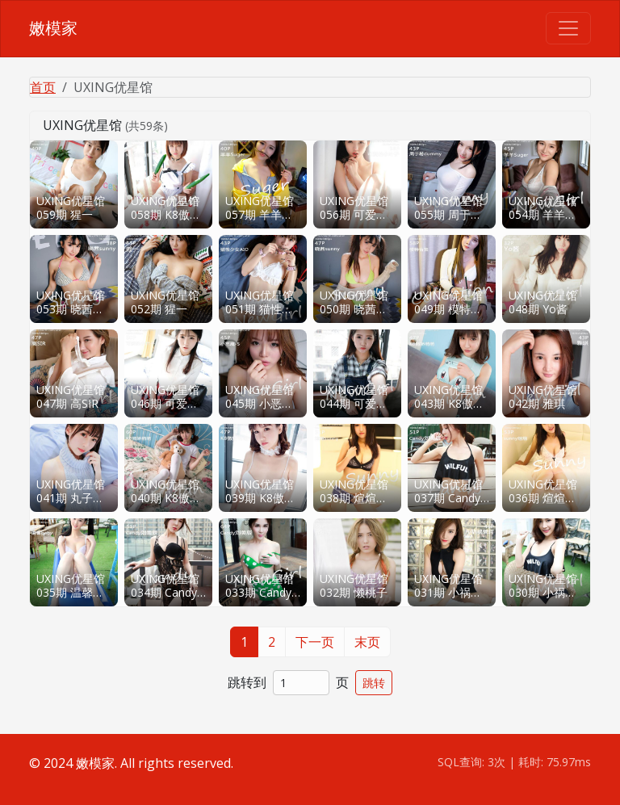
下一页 (314, 642)
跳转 (373, 682)
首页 (43, 87)
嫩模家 (53, 28)
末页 (367, 642)
